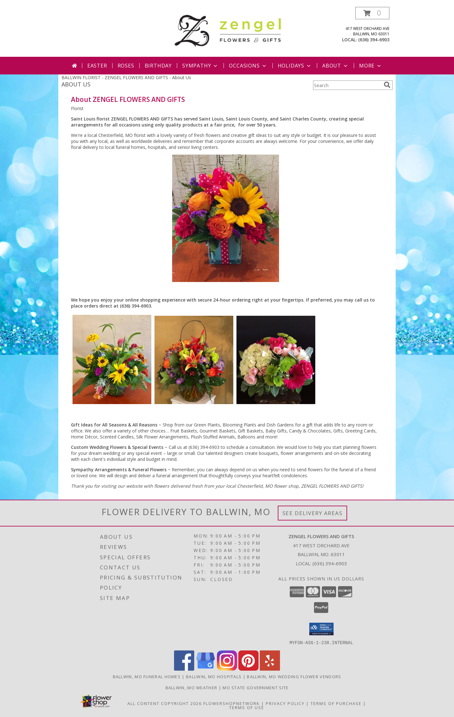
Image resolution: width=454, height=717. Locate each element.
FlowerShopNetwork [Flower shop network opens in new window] (231, 703)
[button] (372, 13)
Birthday (158, 65)
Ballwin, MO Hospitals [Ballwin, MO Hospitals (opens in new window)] (214, 676)
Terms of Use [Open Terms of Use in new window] (246, 707)
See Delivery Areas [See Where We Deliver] (312, 513)
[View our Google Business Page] (205, 669)
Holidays (295, 65)
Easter (97, 65)
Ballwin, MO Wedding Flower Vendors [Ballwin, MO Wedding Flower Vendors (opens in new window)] (294, 676)
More (370, 65)
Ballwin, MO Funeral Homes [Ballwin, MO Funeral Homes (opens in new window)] (147, 676)
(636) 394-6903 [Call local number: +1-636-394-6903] (373, 40)
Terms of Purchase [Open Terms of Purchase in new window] (336, 703)
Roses (126, 65)
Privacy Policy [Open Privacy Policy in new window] (285, 703)
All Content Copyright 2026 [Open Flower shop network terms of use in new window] (164, 703)
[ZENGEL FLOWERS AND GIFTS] (229, 29)
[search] (387, 84)
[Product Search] (347, 85)
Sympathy (200, 65)
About (335, 65)
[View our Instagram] (227, 669)
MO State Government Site (255, 687)
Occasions (248, 65)
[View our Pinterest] (248, 669)
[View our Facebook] (184, 669)
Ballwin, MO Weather (192, 687)
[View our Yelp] (270, 669)
